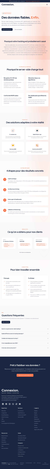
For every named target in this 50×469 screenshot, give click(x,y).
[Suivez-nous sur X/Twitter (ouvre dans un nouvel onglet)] (13, 404)
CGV (34, 462)
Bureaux (36, 417)
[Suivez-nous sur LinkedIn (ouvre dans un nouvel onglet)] (3, 404)
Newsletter (4, 442)
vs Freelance (20, 449)
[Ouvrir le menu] (47, 4)
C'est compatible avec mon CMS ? (25, 343)
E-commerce (21, 410)
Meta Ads (4, 410)
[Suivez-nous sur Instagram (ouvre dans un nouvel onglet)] (9, 404)
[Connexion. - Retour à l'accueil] (10, 390)
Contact (36, 427)
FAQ (2, 446)
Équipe (35, 412)
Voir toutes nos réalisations (25, 252)
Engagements (37, 421)
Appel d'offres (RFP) (38, 429)
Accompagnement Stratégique (8, 423)
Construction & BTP (22, 415)
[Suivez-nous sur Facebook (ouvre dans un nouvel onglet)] (6, 404)
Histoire (35, 410)
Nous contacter (6, 322)
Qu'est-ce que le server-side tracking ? (25, 329)
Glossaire (4, 440)
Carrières (36, 423)
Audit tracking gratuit (7, 29)
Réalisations (4, 437)
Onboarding (20, 456)
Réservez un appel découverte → (33, 1)
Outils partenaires (5, 444)
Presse (35, 425)
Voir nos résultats (18, 29)
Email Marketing (5, 415)
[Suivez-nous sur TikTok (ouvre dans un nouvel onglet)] (16, 404)
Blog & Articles (5, 435)
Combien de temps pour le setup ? (25, 338)
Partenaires (36, 419)
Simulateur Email (21, 440)
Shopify (3, 421)
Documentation (5, 448)
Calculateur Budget (22, 437)
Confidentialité (29, 462)
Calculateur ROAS (21, 435)
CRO (3, 419)
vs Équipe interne (21, 452)
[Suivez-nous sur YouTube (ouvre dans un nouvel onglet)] (19, 404)
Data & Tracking (5, 417)
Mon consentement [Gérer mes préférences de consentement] (45, 463)
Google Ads (4, 412)
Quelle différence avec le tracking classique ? (25, 333)
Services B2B (20, 417)
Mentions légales (22, 463)
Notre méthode (21, 454)
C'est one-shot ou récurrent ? (25, 348)
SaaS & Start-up (21, 412)
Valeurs (35, 415)
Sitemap (39, 462)
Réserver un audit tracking (25, 375)
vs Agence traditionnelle (23, 447)
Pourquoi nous (21, 445)
